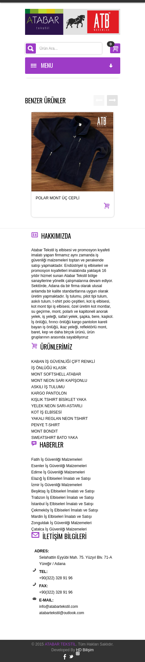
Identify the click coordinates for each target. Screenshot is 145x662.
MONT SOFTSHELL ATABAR (56, 374)
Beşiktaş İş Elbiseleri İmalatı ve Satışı (63, 491)
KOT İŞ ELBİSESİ (46, 412)
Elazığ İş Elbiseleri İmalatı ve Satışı (61, 478)
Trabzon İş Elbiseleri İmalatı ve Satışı (62, 497)
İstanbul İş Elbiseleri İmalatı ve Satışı (62, 504)
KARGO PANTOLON (49, 393)
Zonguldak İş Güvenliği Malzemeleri (61, 523)
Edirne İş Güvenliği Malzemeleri (58, 472)
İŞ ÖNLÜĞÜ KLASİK (49, 368)
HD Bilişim (85, 650)
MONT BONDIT (44, 431)
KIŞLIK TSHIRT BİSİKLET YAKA (58, 399)
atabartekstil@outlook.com (61, 613)
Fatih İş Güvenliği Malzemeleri (56, 459)
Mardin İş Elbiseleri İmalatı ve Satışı (61, 516)
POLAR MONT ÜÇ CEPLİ (58, 198)
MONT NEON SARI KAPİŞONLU (59, 380)
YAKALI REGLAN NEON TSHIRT (59, 418)
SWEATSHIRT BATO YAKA (54, 437)
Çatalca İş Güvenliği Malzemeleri (59, 529)
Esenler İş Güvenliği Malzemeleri (59, 466)
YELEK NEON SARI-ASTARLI (56, 406)
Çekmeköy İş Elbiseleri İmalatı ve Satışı (64, 510)
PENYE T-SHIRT (45, 425)
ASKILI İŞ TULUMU (48, 387)
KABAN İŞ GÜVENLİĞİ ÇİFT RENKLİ (63, 361)
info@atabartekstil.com (58, 606)
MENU (72, 65)
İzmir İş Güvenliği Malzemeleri (56, 485)
